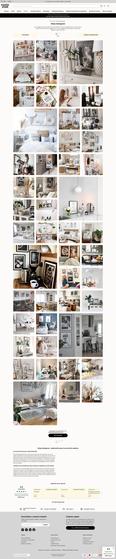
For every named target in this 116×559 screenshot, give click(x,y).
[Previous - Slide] (31, 493)
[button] (59, 34)
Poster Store (53, 21)
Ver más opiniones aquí (58, 502)
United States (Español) (21, 555)
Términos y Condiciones (44, 550)
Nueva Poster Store (55, 540)
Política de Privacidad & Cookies (70, 550)
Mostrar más (58, 435)
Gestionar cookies (87, 543)
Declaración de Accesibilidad (58, 545)
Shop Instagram (61, 21)
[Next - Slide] (101, 493)
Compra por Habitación (91, 35)
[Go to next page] (62, 441)
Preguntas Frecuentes (88, 541)
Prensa (52, 541)
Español (10, 1)
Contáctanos (86, 540)
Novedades (24, 541)
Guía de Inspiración (26, 538)
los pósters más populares (27, 540)
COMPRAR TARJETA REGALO (80, 528)
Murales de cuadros (26, 543)
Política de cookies (56, 550)
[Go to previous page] (54, 441)
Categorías (25, 35)
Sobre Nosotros (55, 538)
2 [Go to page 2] (59, 441)
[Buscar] (101, 5)
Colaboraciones (55, 543)
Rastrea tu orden (87, 538)
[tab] (104, 6)
